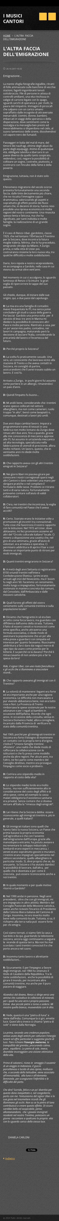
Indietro (10, 1158)
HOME (7, 35)
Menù (52, 16)
